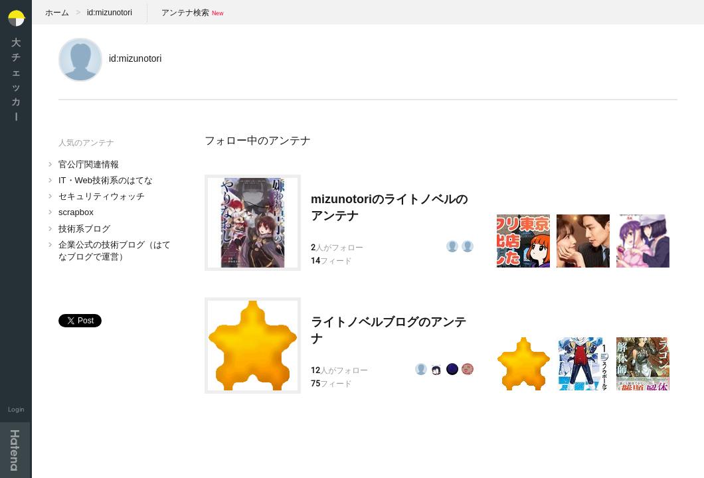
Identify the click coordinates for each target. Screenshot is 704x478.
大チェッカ (16, 79)
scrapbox (76, 212)
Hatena (15, 450)
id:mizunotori (109, 12)
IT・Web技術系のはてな (105, 180)
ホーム (57, 12)
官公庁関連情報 (88, 164)
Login (16, 409)
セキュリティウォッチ (101, 196)
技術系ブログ (84, 229)
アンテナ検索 (185, 12)
